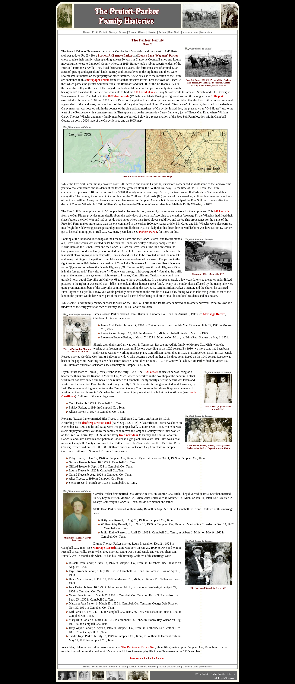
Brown (122, 32)
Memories (206, 32)
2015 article (221, 211)
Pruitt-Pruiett (99, 32)
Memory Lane (190, 32)
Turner (132, 32)
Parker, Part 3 (148, 231)
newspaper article (97, 79)
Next (163, 658)
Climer (142, 32)
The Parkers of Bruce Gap (138, 647)
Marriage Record (214, 314)
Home (86, 32)
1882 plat (217, 96)
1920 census (150, 371)
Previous (135, 658)
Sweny (113, 32)
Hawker (152, 32)
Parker (162, 32)
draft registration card (96, 422)
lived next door (128, 435)
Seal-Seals (174, 32)
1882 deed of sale (118, 96)
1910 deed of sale (145, 92)
